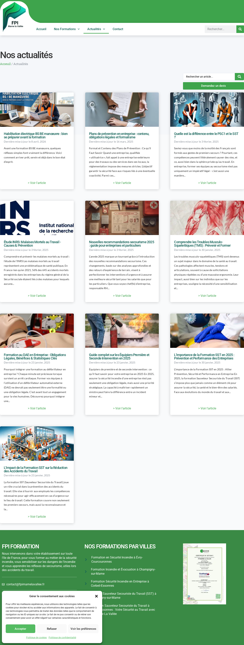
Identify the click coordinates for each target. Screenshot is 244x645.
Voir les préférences (83, 629)
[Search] (240, 29)
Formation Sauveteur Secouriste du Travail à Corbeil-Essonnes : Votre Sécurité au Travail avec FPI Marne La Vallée (122, 610)
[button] (96, 596)
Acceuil (5, 64)
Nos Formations (67, 29)
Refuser (52, 629)
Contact (118, 29)
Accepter (20, 629)
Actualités (96, 29)
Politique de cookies (36, 637)
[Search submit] (239, 76)
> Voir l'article (37, 183)
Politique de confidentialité (62, 637)
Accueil (41, 29)
